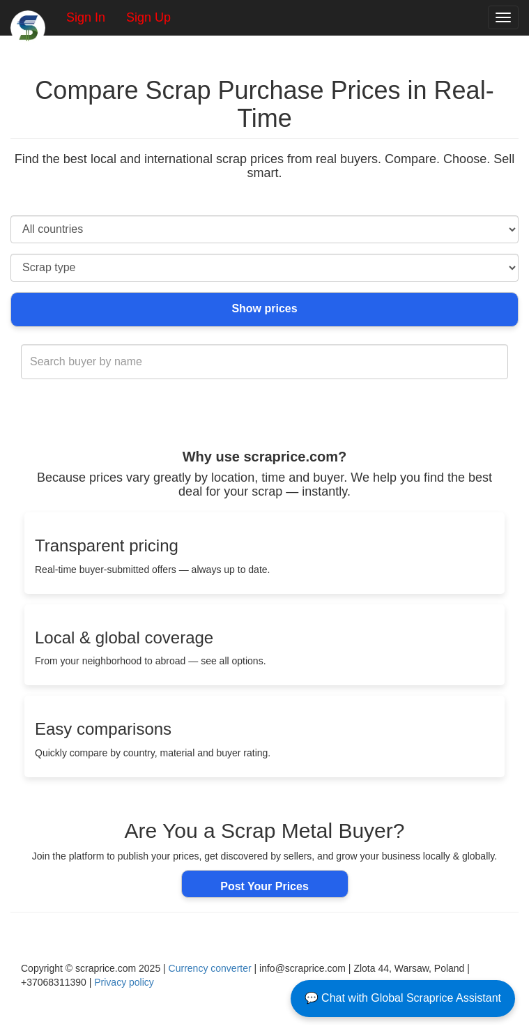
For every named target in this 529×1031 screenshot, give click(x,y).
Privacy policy (124, 982)
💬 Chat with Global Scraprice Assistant (403, 998)
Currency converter (210, 968)
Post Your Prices (264, 886)
